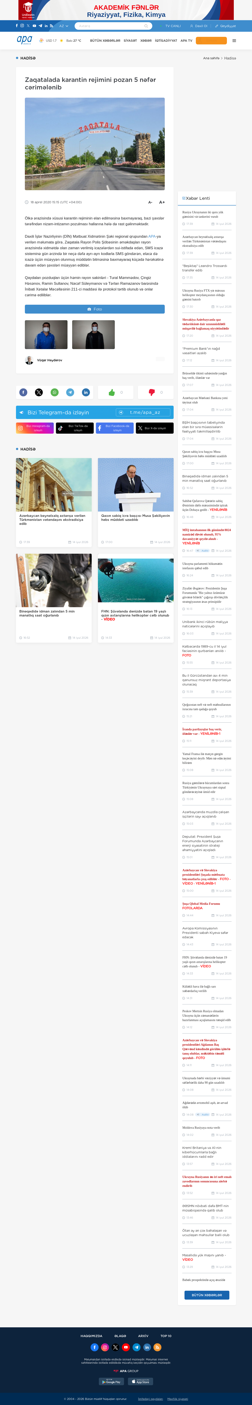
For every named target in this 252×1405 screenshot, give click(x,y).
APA (152, 236)
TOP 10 (166, 1336)
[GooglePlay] (111, 1382)
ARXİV (143, 1336)
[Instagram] (22, 26)
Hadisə (230, 58)
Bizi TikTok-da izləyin (73, 428)
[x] (115, 1347)
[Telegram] (40, 26)
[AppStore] (140, 1382)
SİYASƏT (130, 40)
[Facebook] (17, 26)
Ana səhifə (211, 58)
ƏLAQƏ (120, 1336)
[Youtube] (34, 26)
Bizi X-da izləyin (152, 428)
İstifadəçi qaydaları (150, 1399)
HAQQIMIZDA (91, 1336)
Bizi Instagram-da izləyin (34, 428)
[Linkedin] (46, 26)
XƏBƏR (146, 40)
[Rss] (51, 26)
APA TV (186, 40)
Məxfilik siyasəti (177, 1399)
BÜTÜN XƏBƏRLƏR (105, 40)
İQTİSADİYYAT (166, 40)
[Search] (146, 26)
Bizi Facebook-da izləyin (113, 428)
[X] (28, 26)
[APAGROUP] (126, 1371)
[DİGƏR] (233, 40)
